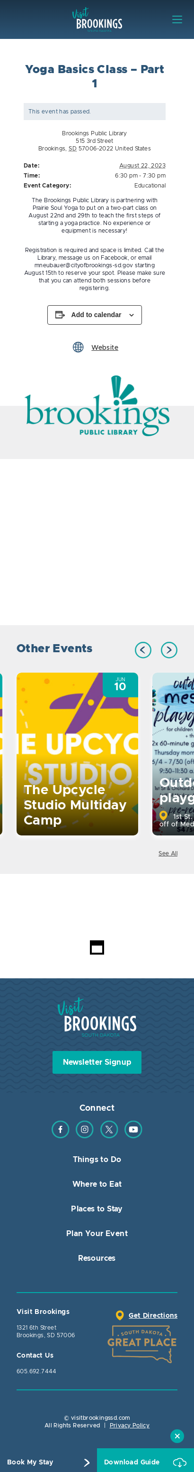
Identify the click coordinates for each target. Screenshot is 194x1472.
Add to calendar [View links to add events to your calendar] (96, 315)
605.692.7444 (37, 1371)
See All (168, 853)
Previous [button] (143, 650)
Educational (150, 185)
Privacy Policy (130, 1425)
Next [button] (169, 650)
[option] (97, 406)
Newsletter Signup (97, 1062)
